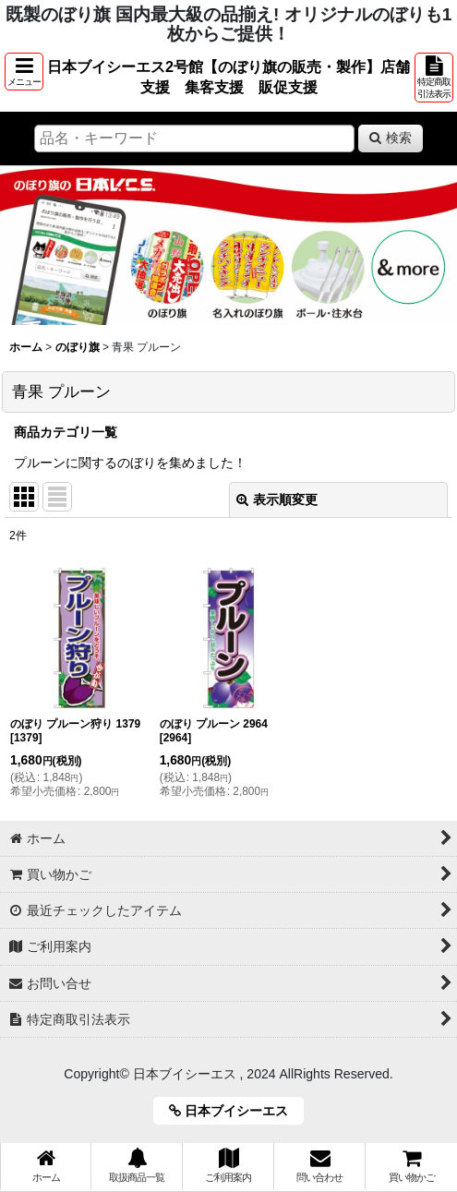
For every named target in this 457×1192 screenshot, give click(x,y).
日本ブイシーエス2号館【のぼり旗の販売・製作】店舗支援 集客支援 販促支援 (228, 76)
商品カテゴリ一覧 (65, 432)
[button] (24, 71)
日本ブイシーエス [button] (235, 1110)
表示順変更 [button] (277, 499)
